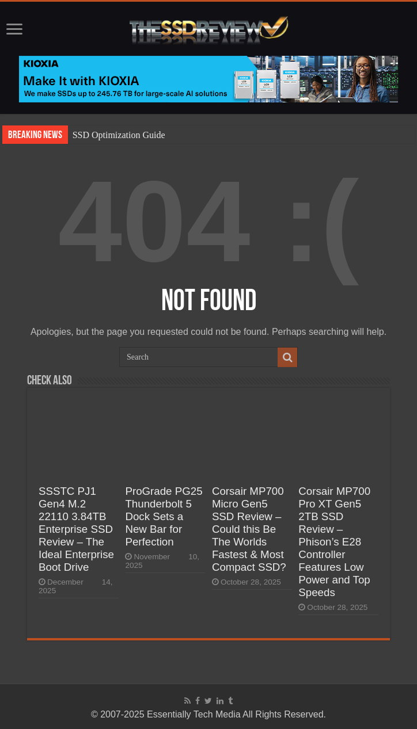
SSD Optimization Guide (119, 135)
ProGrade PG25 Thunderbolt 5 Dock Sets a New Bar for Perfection (163, 516)
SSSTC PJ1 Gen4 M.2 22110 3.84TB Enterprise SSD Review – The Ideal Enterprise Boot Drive (76, 529)
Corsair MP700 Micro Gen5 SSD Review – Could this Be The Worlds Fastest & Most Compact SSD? (249, 529)
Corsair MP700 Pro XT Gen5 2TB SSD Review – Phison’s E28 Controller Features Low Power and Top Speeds (334, 541)
